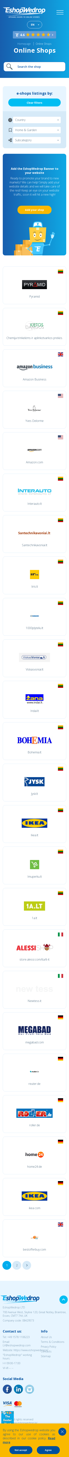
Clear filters (34, 102)
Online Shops (44, 43)
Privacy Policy (48, 1346)
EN (32, 24)
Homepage (24, 43)
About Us (46, 1337)
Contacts (46, 1351)
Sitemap (46, 1356)
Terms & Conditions (52, 1342)
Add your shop (34, 210)
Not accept (21, 1450)
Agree (48, 1450)
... (27, 1265)
